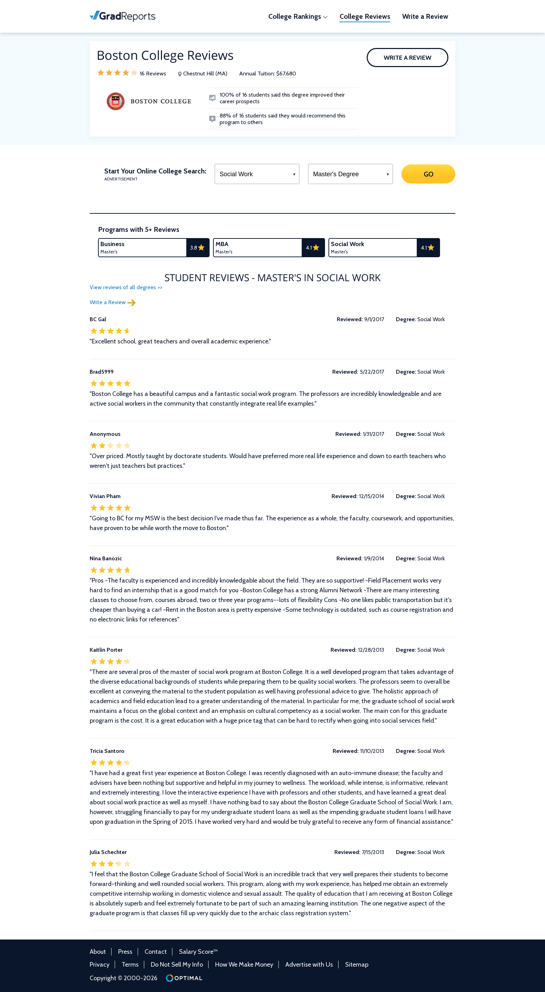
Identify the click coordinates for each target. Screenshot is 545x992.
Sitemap (356, 964)
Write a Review (407, 58)
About (98, 952)
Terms (130, 964)
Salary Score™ (198, 952)
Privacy (99, 964)
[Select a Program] (257, 174)
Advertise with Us (309, 964)
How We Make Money (244, 964)
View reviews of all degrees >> (126, 287)
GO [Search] (428, 174)
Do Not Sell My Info (177, 964)
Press (125, 952)
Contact (156, 952)
